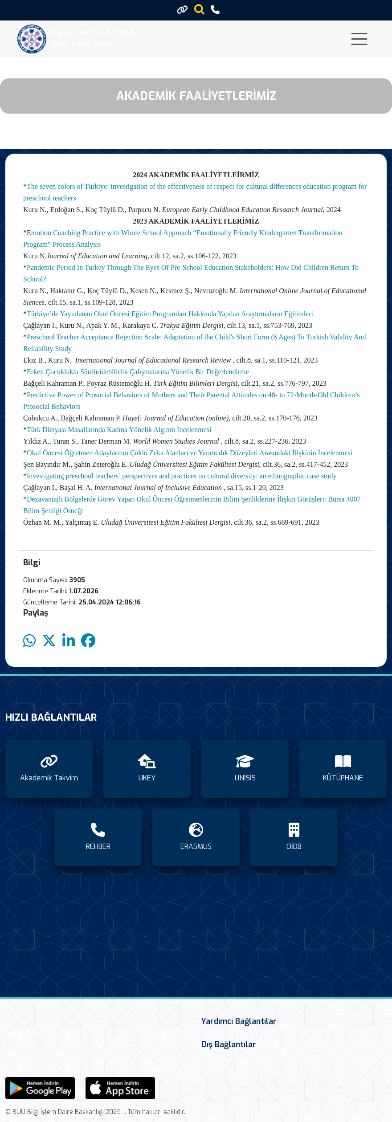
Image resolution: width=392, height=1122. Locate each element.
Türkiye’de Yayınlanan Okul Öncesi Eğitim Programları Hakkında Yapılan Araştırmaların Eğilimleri (170, 314)
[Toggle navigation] (359, 39)
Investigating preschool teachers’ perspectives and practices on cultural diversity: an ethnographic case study (181, 476)
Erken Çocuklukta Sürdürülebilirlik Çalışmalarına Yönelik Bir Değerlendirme (138, 371)
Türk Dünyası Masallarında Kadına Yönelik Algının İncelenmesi (119, 429)
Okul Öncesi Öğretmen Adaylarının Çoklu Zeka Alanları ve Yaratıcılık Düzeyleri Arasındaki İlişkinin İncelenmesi (189, 453)
